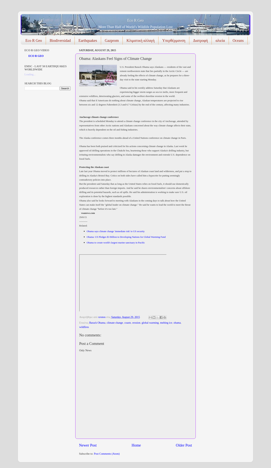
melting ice (166, 322)
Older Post (184, 445)
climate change (115, 322)
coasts (127, 322)
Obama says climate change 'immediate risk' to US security (116, 231)
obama (177, 322)
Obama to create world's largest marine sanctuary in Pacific (116, 242)
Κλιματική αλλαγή (140, 40)
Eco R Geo (135, 20)
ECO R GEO (36, 55)
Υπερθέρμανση (173, 40)
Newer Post (88, 445)
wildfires (84, 327)
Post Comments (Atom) (107, 453)
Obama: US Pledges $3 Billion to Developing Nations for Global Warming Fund (126, 237)
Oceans (238, 40)
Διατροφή (200, 40)
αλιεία (220, 40)
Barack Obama (97, 322)
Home (136, 445)
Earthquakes (87, 40)
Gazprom (112, 40)
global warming (150, 322)
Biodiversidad (60, 40)
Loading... (30, 74)
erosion (136, 322)
